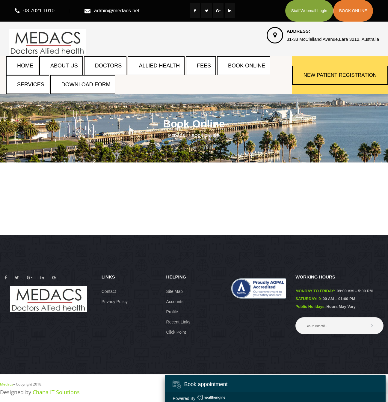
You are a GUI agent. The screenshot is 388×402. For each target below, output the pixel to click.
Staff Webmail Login (309, 10)
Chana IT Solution (56, 392)
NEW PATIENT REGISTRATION (340, 75)
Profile (172, 311)
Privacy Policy (115, 301)
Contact (109, 291)
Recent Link (178, 322)
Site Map (174, 291)
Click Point (176, 332)
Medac (6, 384)
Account (175, 301)
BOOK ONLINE (353, 10)
